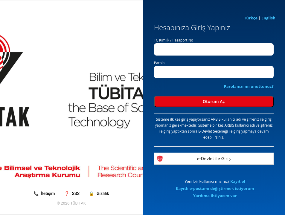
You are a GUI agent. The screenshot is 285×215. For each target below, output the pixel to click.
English (268, 18)
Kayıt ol (237, 181)
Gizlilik (99, 193)
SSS (72, 193)
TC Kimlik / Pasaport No (173, 40)
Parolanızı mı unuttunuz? (248, 86)
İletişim (44, 193)
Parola (159, 62)
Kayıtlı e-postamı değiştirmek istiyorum (215, 188)
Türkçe (250, 18)
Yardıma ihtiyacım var (215, 195)
